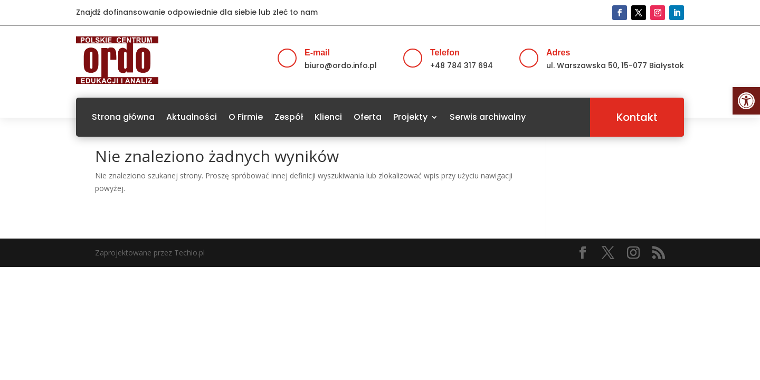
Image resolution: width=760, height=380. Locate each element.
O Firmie (246, 117)
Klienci (328, 117)
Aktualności (191, 117)
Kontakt (637, 117)
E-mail (317, 52)
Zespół (288, 117)
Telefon (445, 52)
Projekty (410, 117)
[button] (746, 101)
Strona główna (123, 117)
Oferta (368, 117)
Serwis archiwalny (488, 117)
